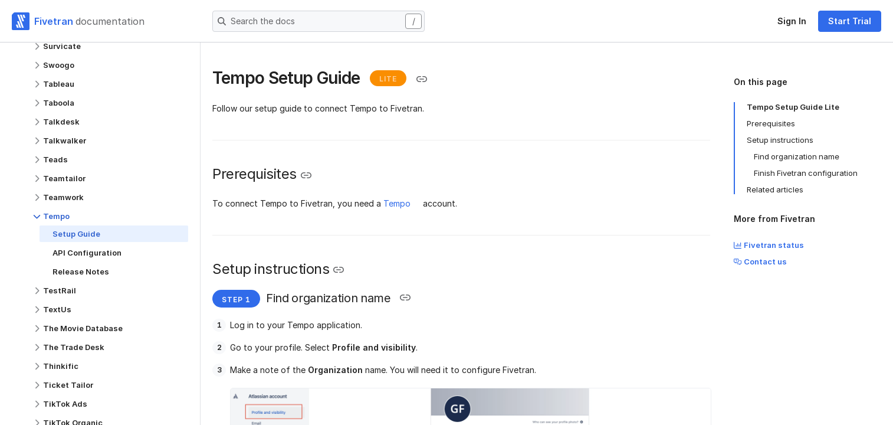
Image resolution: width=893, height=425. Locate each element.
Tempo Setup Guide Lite (793, 107)
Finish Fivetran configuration (806, 173)
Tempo (397, 203)
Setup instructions (780, 140)
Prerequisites (771, 123)
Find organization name (796, 156)
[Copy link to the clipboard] (421, 79)
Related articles (775, 189)
